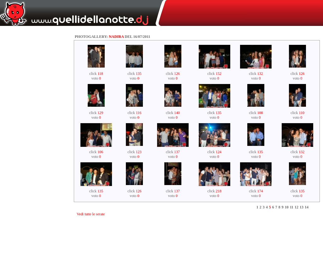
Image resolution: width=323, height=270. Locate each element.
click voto (96, 76)
